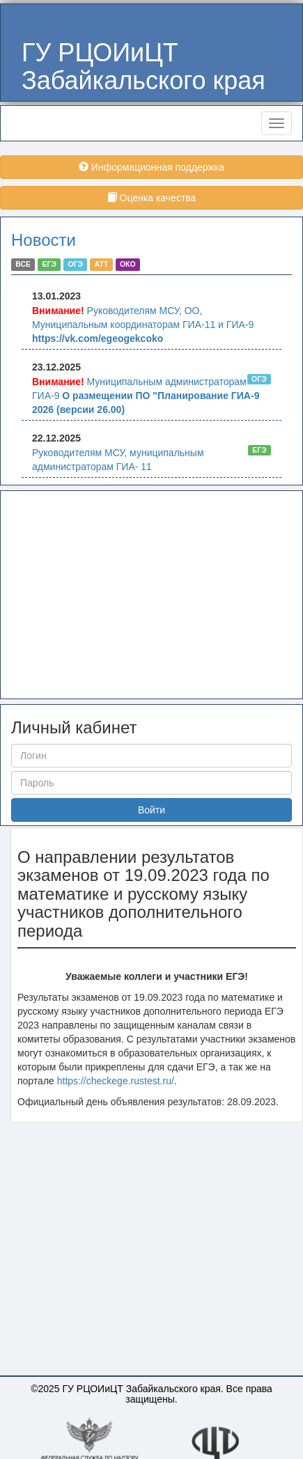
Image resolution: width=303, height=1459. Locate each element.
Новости (43, 240)
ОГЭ (75, 264)
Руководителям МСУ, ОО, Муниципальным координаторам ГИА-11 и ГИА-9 (143, 324)
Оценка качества (151, 197)
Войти (151, 810)
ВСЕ (23, 264)
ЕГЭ (49, 264)
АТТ (102, 264)
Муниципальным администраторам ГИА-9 (145, 395)
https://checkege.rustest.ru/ (115, 1080)
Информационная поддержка (151, 167)
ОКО (128, 264)
